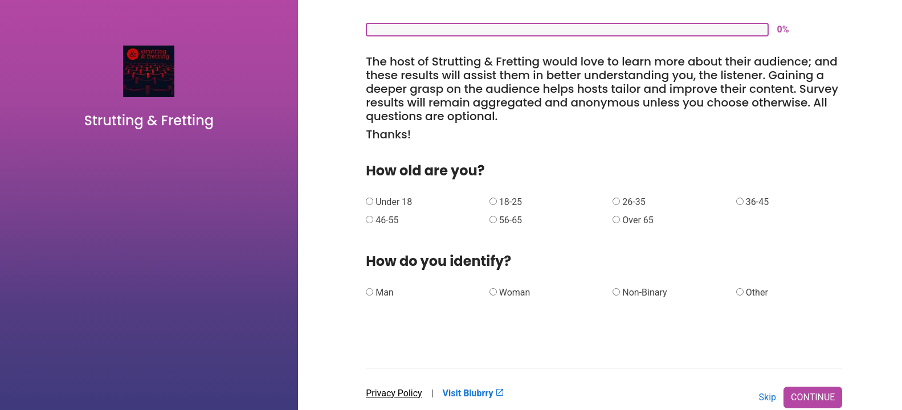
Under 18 (394, 201)
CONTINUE (813, 397)
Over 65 (638, 220)
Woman (514, 292)
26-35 (633, 201)
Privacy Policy (394, 393)
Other (757, 292)
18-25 (510, 201)
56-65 (510, 220)
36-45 (757, 201)
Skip (767, 397)
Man (385, 292)
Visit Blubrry (474, 393)
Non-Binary (644, 292)
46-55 (387, 220)
